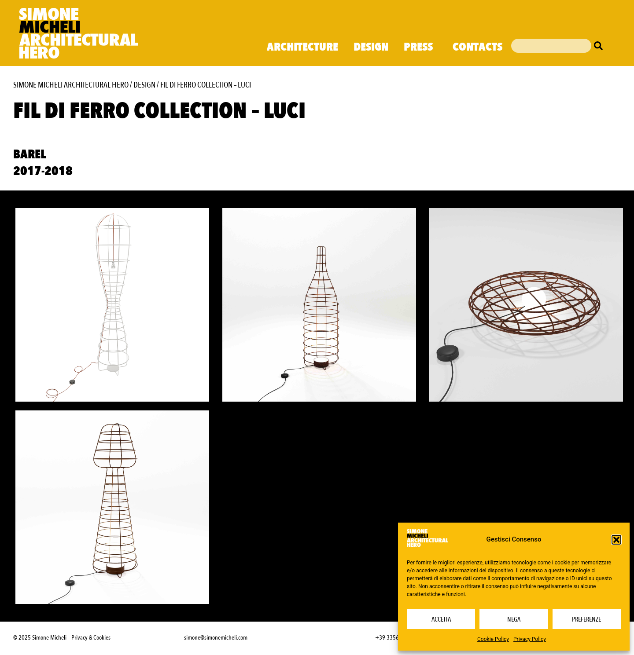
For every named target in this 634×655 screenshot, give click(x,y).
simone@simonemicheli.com (215, 637)
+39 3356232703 (396, 637)
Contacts (477, 47)
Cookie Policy (493, 639)
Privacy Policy (529, 639)
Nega (513, 619)
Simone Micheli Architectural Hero (71, 85)
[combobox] (551, 46)
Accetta (441, 619)
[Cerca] (600, 46)
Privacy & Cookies (91, 637)
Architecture (302, 47)
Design (371, 47)
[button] (616, 539)
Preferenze (586, 619)
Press (420, 47)
